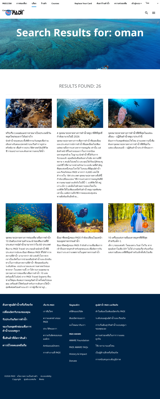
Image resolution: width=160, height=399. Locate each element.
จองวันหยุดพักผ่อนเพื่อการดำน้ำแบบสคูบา (17, 328)
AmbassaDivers (51, 345)
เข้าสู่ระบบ (136, 3)
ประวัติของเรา (50, 328)
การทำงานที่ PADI (52, 352)
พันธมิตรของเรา (77, 318)
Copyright (16, 379)
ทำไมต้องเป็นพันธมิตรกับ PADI (110, 311)
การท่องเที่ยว (21, 3)
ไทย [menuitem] (147, 3)
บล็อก (34, 3)
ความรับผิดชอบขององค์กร (52, 337)
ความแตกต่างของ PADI (51, 320)
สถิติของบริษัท (76, 311)
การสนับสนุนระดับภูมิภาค (108, 359)
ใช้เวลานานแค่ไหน (105, 345)
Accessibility (46, 376)
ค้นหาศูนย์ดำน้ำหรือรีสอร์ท (18, 304)
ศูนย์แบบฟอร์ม (30, 379)
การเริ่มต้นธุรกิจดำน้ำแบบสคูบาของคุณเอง (111, 326)
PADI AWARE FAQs (78, 347)
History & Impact (78, 353)
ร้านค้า (44, 3)
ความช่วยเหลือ (120, 3)
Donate (73, 360)
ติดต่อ (41, 379)
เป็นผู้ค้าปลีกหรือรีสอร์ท (107, 352)
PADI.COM (7, 3)
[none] (152, 3)
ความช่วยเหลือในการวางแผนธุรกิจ (110, 337)
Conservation (8, 10)
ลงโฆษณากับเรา (77, 324)
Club (22, 10)
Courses (55, 3)
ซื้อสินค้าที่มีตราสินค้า (15, 338)
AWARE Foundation (79, 340)
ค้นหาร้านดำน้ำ (103, 3)
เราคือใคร (48, 311)
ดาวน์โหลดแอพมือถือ (14, 345)
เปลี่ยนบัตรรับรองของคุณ (16, 312)
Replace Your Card (83, 3)
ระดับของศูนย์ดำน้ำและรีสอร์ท (110, 318)
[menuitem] (152, 3)
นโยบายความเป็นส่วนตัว (27, 376)
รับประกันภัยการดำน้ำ (15, 319)
